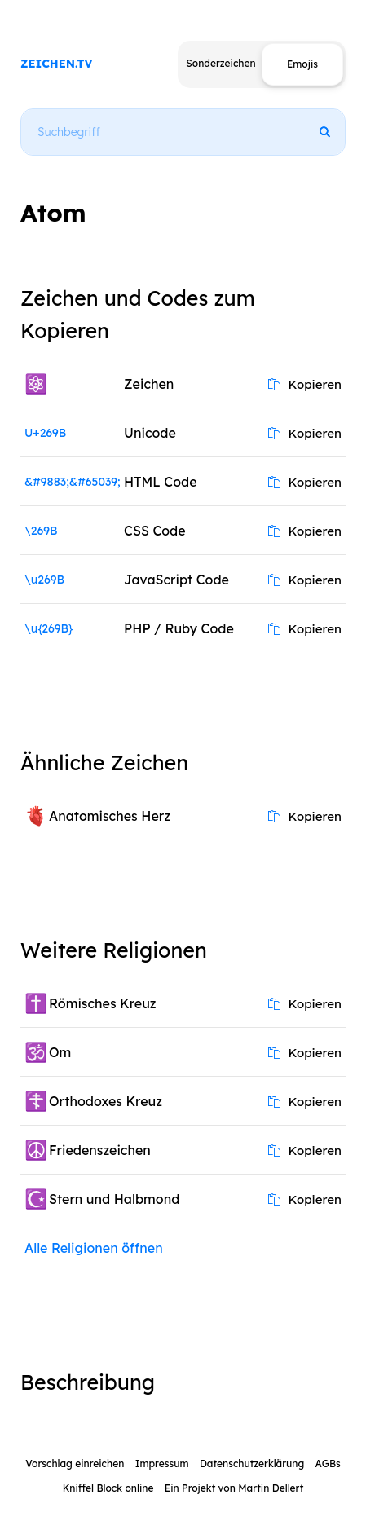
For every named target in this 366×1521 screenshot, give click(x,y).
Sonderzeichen (220, 63)
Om (60, 1052)
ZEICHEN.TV (56, 63)
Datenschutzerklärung (252, 1463)
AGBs (328, 1463)
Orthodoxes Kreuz (105, 1101)
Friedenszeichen (100, 1150)
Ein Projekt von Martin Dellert (234, 1488)
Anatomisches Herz (109, 816)
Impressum (162, 1463)
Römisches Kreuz (103, 1003)
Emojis (302, 64)
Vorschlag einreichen (74, 1463)
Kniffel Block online (108, 1488)
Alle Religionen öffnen (93, 1248)
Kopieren (305, 384)
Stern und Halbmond (114, 1199)
